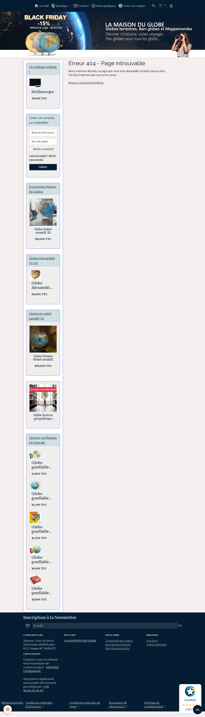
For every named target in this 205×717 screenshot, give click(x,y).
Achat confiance (156, 650)
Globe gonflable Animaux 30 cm (43, 501)
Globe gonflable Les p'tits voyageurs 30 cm (41, 565)
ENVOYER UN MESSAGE (38, 676)
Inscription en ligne (118, 650)
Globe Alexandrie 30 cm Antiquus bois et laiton (42, 285)
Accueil (41, 6)
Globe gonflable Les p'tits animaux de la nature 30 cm (42, 470)
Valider (43, 167)
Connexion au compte (119, 646)
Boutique (59, 6)
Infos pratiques (103, 6)
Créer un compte (131, 6)
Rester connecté (43, 149)
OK (180, 631)
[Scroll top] (197, 709)
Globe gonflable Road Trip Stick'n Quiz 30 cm (43, 596)
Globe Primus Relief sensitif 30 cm (43, 358)
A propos (152, 646)
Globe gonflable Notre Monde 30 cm (41, 534)
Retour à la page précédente (86, 82)
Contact (81, 6)
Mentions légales (12, 708)
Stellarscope (43, 92)
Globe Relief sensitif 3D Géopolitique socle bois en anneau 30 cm (43, 231)
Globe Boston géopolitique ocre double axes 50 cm (43, 417)
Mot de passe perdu (117, 654)
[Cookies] (8, 709)
